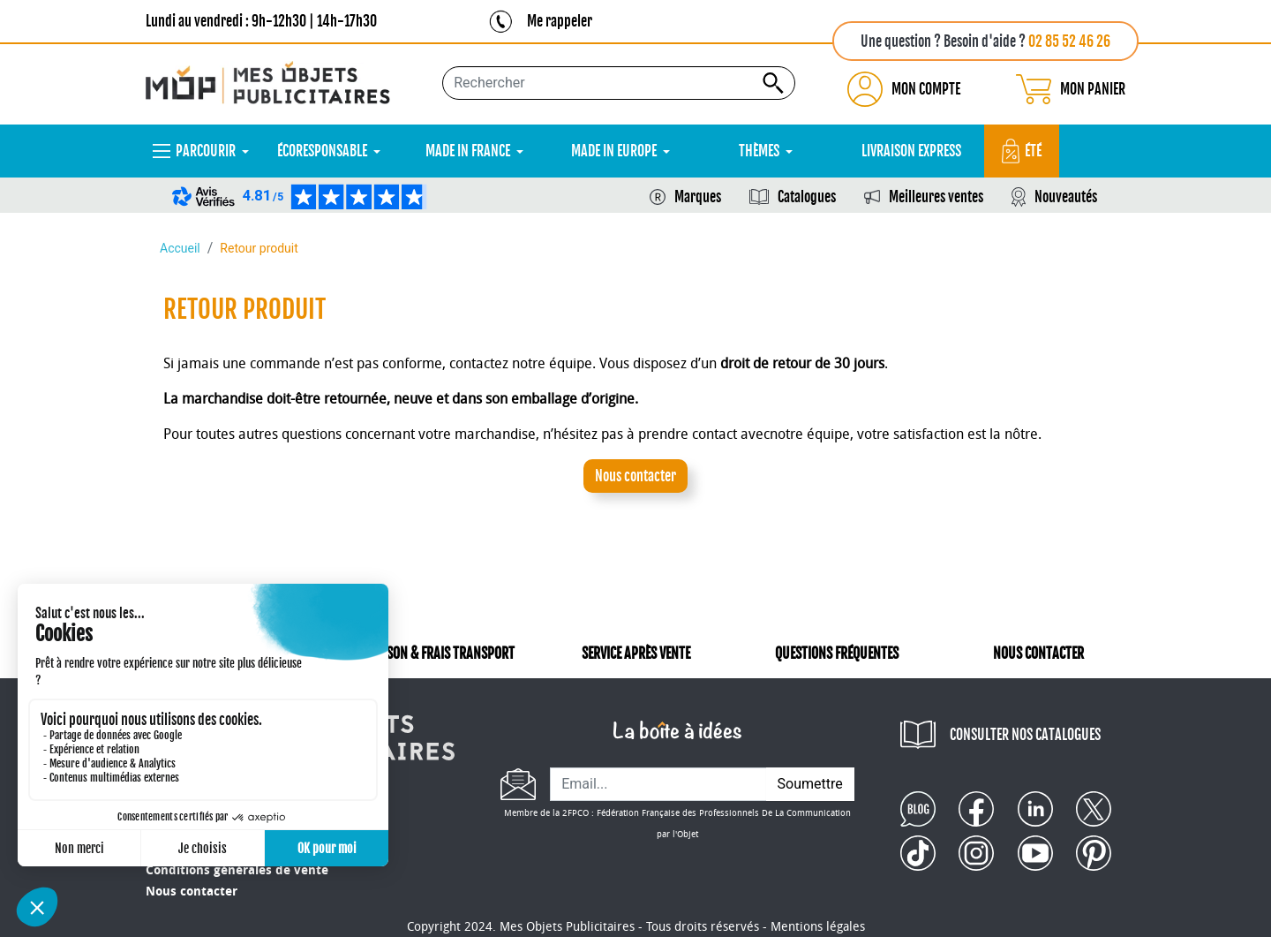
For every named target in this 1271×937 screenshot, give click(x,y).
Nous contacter (635, 476)
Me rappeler (559, 21)
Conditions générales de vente (237, 870)
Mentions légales (818, 926)
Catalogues (807, 197)
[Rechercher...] (618, 83)
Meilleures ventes (936, 197)
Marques (697, 197)
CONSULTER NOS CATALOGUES (1025, 735)
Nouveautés (1065, 197)
